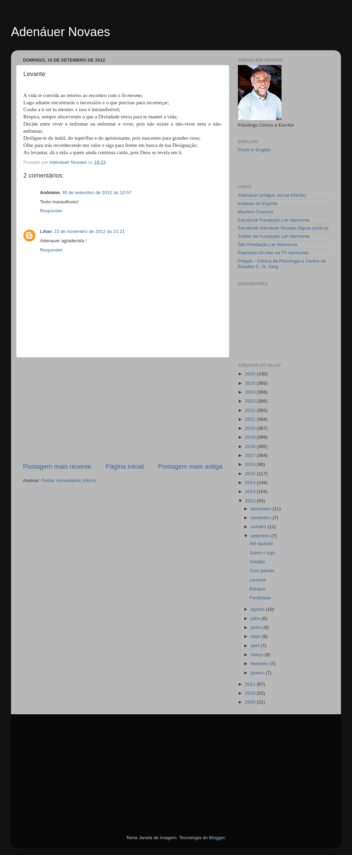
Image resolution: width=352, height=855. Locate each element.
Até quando (261, 543)
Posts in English (254, 149)
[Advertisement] (122, 410)
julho (256, 618)
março (258, 654)
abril (256, 645)
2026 (251, 373)
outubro (259, 526)
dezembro (262, 508)
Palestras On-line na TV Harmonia (273, 252)
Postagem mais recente (57, 466)
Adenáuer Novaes (60, 32)
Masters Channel (255, 211)
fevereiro (260, 663)
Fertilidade (260, 597)
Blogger (217, 837)
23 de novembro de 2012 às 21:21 (89, 231)
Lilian (46, 231)
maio (256, 636)
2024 (251, 392)
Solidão (257, 561)
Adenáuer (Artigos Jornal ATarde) (272, 195)
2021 (251, 419)
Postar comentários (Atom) (69, 480)
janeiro (258, 672)
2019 (251, 437)
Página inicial (125, 466)
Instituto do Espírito (258, 203)
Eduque (258, 588)
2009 (251, 702)
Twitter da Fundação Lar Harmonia (273, 236)
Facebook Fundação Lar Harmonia (274, 220)
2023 (251, 401)
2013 (251, 491)
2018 (251, 446)
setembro (261, 535)
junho (257, 627)
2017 (251, 455)
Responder (51, 210)
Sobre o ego (262, 552)
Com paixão (262, 570)
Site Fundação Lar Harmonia (267, 244)
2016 (251, 464)
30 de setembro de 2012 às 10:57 (97, 192)
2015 (251, 473)
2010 (251, 693)
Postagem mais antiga (190, 466)
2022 (251, 410)
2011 (251, 684)
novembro (262, 517)
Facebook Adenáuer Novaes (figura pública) (283, 228)
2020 (251, 428)
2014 (251, 482)
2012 (251, 500)
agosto (258, 609)
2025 (251, 383)
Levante (258, 580)
